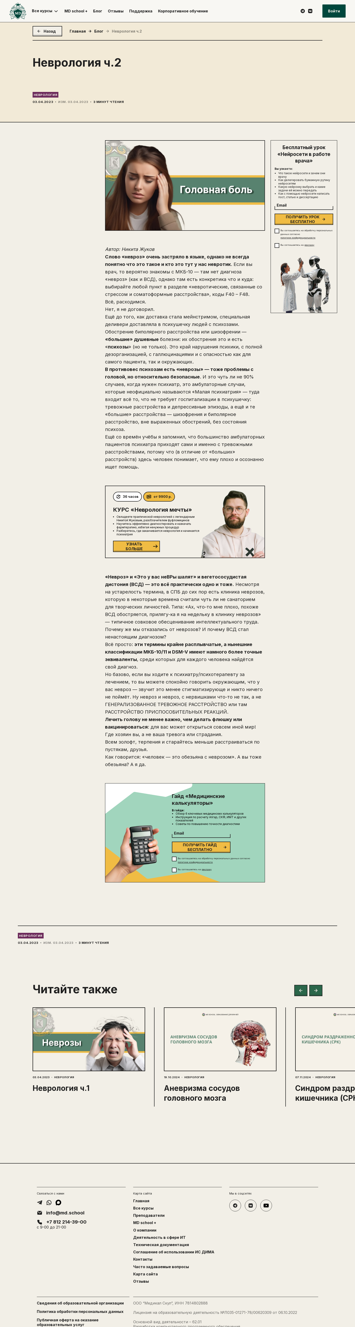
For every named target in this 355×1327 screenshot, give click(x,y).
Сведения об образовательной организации (80, 1303)
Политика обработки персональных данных (80, 1311)
